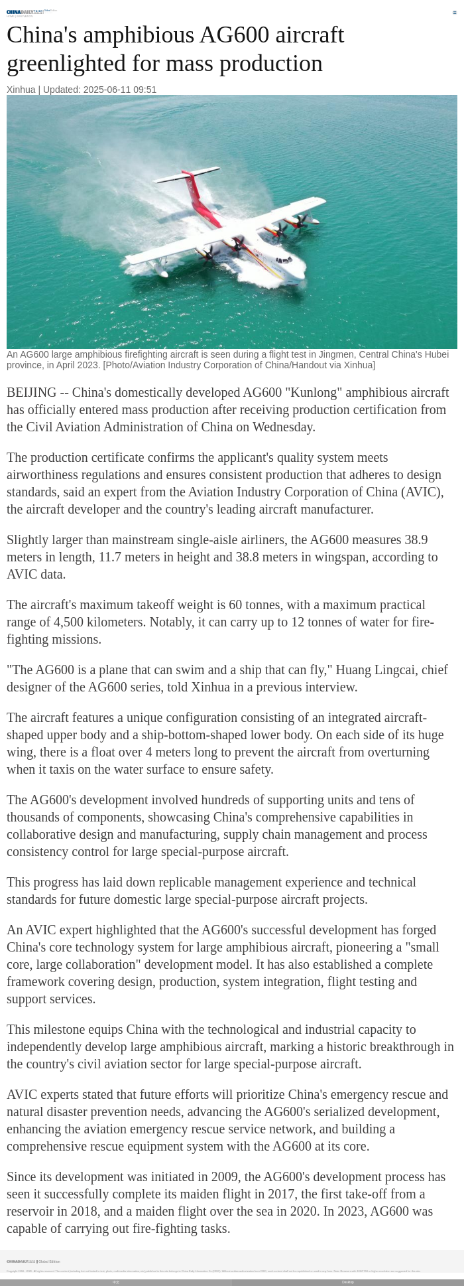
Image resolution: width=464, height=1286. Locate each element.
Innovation (24, 16)
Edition (51, 10)
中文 (116, 1282)
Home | (11, 16)
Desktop (348, 1282)
